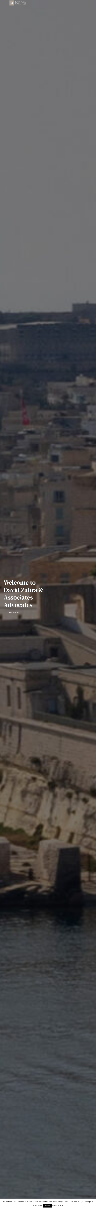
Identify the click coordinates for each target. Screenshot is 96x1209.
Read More (57, 1205)
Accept (47, 1206)
